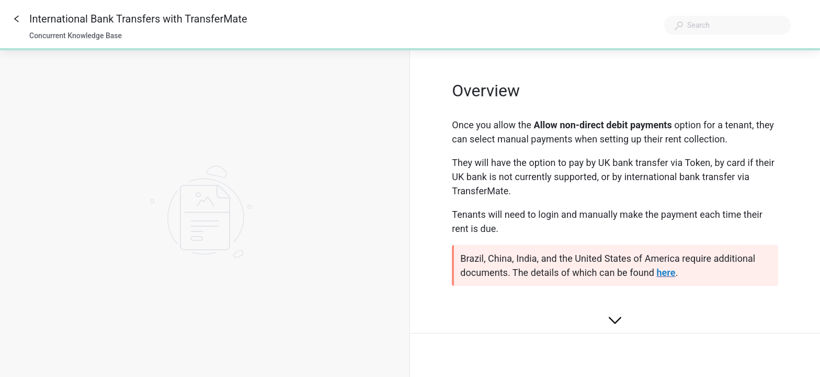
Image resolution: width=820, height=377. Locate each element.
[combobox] (727, 25)
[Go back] (16, 19)
